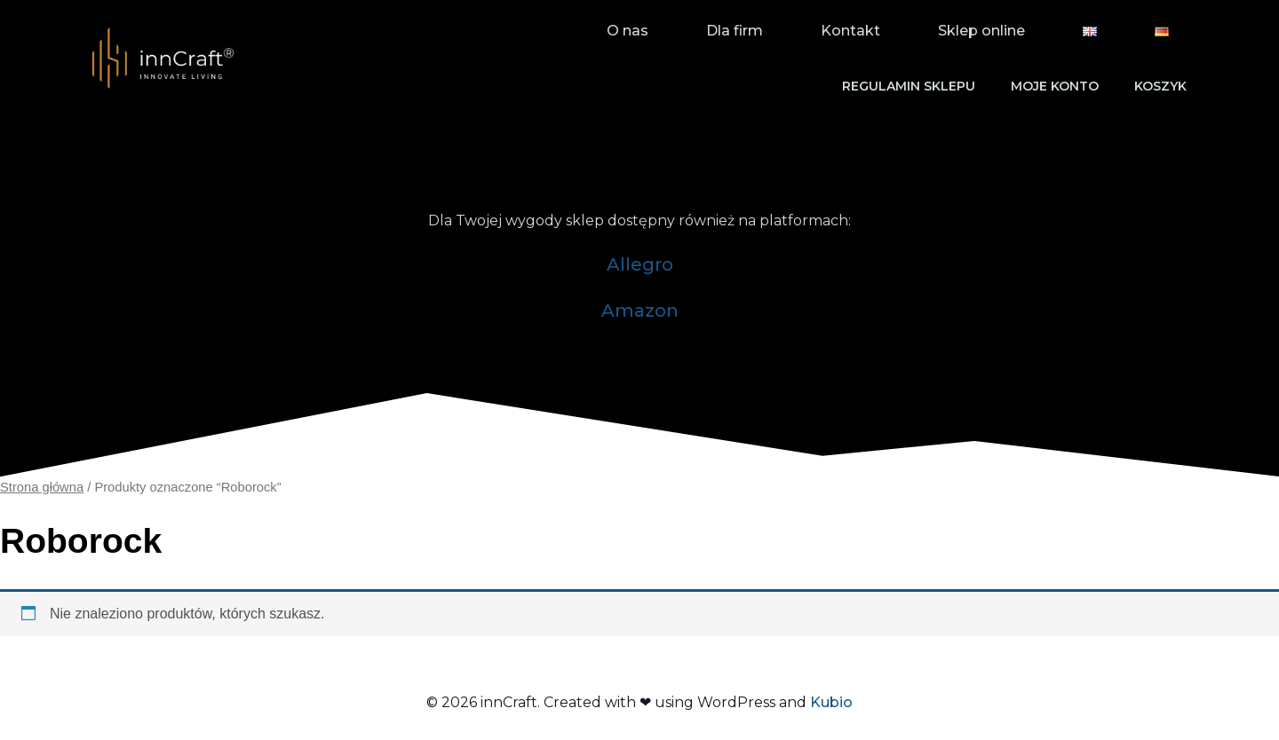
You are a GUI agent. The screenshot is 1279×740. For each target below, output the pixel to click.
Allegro (640, 264)
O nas (627, 30)
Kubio (831, 702)
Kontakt (850, 30)
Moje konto (1055, 86)
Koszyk (1160, 86)
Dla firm (734, 30)
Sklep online (981, 30)
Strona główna (41, 487)
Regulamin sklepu (908, 86)
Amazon (640, 310)
